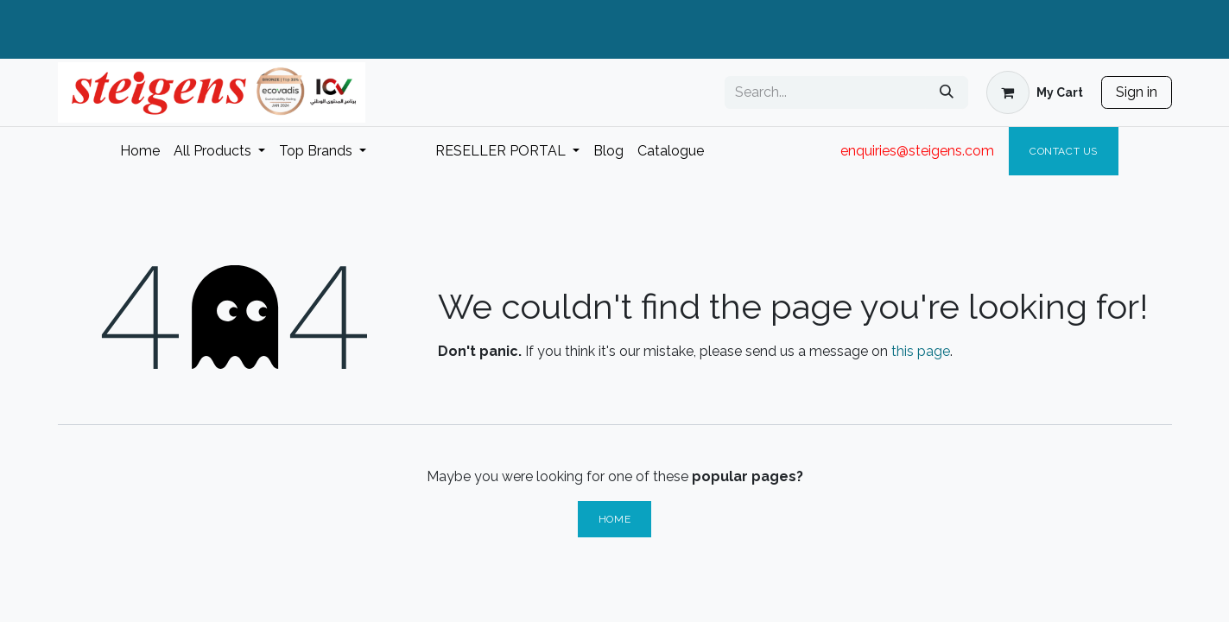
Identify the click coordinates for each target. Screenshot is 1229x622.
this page (920, 351)
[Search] (946, 92)
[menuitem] (140, 151)
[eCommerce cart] (1035, 92)
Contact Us (1063, 151)
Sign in (1136, 92)
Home (614, 519)
